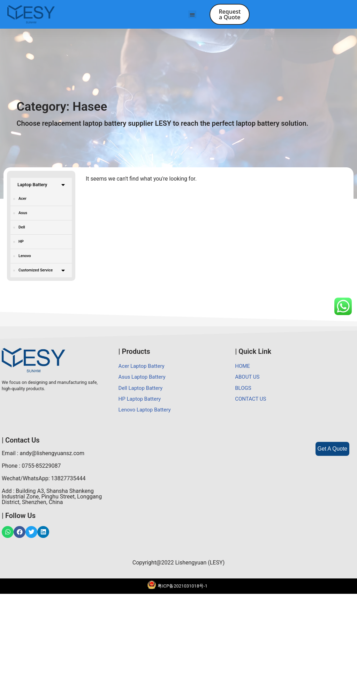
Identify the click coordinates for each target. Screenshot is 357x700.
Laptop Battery (41, 186)
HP (21, 243)
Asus (22, 214)
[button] (192, 14)
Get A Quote (332, 449)
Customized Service (41, 271)
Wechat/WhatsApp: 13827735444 (44, 584)
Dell (21, 228)
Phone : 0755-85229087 (31, 572)
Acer (22, 200)
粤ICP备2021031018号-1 (182, 692)
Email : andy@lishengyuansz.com (43, 559)
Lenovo (24, 257)
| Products (134, 457)
